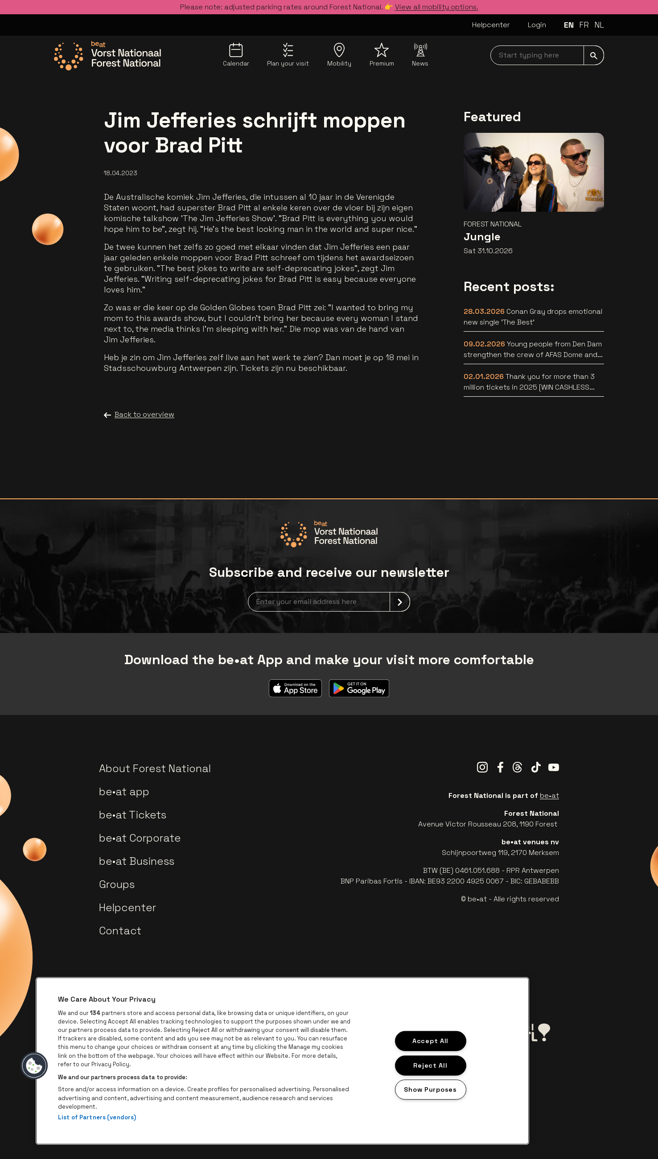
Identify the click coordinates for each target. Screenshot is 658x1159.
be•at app (124, 791)
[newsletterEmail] (329, 602)
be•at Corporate (140, 838)
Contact (120, 930)
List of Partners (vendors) (97, 1117)
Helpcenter (491, 24)
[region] (282, 1061)
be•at (549, 795)
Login (537, 24)
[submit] (594, 55)
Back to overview (139, 414)
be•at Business (136, 861)
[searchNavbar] (547, 55)
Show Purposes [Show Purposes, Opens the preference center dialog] (430, 1089)
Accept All (430, 1041)
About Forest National (155, 768)
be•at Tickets (132, 815)
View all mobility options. (436, 7)
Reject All (430, 1065)
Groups (117, 884)
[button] (34, 1066)
